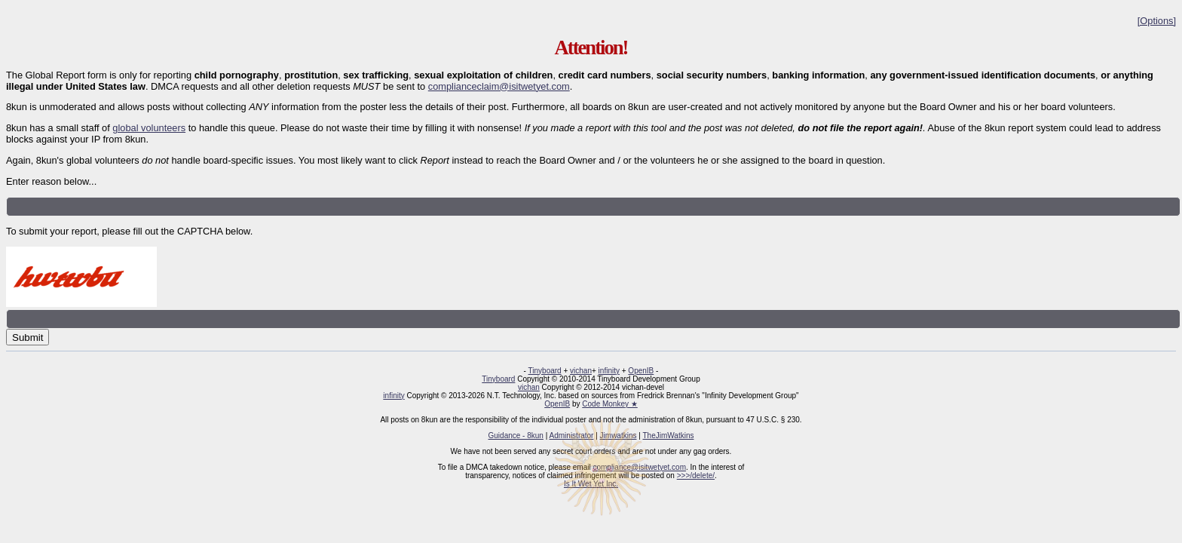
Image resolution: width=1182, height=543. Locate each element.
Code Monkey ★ (609, 404)
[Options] (1157, 20)
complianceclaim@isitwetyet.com (499, 86)
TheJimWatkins (668, 435)
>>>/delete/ (696, 475)
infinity (609, 371)
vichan (581, 371)
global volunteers (148, 127)
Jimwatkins (618, 435)
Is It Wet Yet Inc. (591, 484)
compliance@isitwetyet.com (639, 467)
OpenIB (641, 371)
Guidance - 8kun (516, 435)
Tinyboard (545, 371)
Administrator (572, 435)
